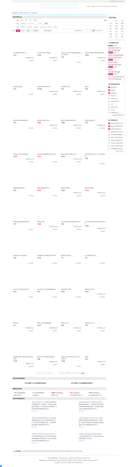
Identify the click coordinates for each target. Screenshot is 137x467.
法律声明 (85, 460)
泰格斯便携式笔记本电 (116, 148)
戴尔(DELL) (114, 87)
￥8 (86, 258)
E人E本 (113, 110)
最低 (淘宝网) (113, 57)
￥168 (63, 361)
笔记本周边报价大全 (79, 458)
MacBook (111, 6)
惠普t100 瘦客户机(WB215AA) (68, 154)
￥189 (39, 156)
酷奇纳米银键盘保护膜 (19, 188)
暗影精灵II (106, 6)
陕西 (110, 34)
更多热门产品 (119, 151)
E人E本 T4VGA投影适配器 (44, 52)
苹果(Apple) (114, 93)
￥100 (63, 190)
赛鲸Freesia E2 (65, 323)
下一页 (67, 373)
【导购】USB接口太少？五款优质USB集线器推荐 (44, 402)
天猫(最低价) (75, 393)
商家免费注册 (42, 460)
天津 (122, 34)
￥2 (14, 325)
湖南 (116, 28)
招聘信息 (64, 460)
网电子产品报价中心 (25, 13)
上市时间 (35, 30)
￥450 (39, 190)
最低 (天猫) (112, 50)
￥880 (39, 122)
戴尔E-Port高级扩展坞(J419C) (68, 120)
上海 (122, 20)
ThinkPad (113, 95)
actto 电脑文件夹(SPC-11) (19, 52)
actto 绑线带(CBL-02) (90, 255)
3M (112, 104)
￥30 (14, 190)
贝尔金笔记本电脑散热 (116, 134)
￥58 (38, 291)
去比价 (118, 50)
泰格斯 (35, 20)
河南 (116, 26)
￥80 (86, 158)
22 (59, 373)
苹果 (30, 20)
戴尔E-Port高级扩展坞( (116, 126)
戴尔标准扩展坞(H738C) (43, 120)
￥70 (86, 122)
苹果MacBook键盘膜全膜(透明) (21, 221)
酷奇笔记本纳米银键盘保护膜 (20, 120)
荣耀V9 (115, 6)
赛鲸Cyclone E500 (89, 289)
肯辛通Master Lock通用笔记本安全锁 (46, 255)
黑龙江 (122, 28)
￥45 (14, 122)
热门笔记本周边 (26, 451)
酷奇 (26, 20)
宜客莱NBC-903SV (66, 86)
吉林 (122, 26)
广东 (110, 23)
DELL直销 (121, 1)
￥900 (63, 122)
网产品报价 (116, 1)
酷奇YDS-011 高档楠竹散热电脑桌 (45, 356)
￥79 (62, 89)
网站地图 (59, 460)
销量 (18, 30)
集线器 (55, 27)
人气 (23, 30)
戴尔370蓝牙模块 (89, 188)
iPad (102, 6)
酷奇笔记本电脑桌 (17, 86)
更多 (105, 20)
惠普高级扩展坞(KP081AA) (44, 86)
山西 (122, 31)
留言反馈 (90, 460)
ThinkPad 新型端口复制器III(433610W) (94, 52)
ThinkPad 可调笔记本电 (117, 143)
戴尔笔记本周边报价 (66, 451)
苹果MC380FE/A (18, 395)
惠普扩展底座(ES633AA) (43, 188)
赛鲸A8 (87, 86)
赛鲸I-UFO (16, 323)
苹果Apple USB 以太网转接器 (20, 154)
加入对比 (31, 60)
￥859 (87, 55)
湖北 (110, 28)
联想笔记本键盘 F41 (90, 120)
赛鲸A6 (87, 356)
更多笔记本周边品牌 (117, 115)
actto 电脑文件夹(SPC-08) (95, 395)
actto (22, 20)
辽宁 (116, 31)
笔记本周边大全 (63, 458)
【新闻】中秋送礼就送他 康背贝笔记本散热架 (90, 434)
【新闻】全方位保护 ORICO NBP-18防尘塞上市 (44, 434)
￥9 (62, 258)
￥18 (14, 55)
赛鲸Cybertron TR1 (89, 323)
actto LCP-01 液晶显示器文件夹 (21, 289)
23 (63, 373)
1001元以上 (31, 23)
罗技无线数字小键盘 (66, 289)
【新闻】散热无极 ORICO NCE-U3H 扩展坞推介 (91, 418)
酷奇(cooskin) (114, 107)
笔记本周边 (34, 13)
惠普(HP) (113, 90)
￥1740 (39, 89)
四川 (116, 34)
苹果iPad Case (41, 221)
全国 (110, 20)
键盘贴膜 (29, 27)
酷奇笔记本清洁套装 (66, 255)
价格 (29, 30)
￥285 (63, 291)
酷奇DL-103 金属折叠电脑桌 (44, 323)
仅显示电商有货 (48, 30)
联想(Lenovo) (114, 98)
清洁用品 (49, 27)
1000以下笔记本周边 (77, 451)
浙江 (116, 37)
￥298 (39, 224)
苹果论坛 (95, 460)
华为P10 (98, 6)
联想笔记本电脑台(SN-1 (117, 140)
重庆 (122, 37)
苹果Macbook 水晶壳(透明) (20, 255)
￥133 (39, 325)
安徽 (116, 23)
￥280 (87, 226)
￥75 (14, 89)
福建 (122, 23)
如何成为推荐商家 (51, 460)
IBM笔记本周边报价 (35, 451)
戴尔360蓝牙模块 (65, 188)
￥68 (14, 258)
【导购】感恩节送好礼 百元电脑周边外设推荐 (90, 402)
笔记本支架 (43, 27)
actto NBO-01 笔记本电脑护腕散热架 (46, 289)
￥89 (86, 89)
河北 (110, 26)
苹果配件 (23, 27)
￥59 (62, 57)
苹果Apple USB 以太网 (116, 131)
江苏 (110, 31)
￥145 (87, 291)
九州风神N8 (35, 395)
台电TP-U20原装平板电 (117, 146)
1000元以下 (24, 23)
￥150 (87, 190)
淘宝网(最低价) (57, 393)
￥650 (63, 156)
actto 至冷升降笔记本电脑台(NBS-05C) (71, 221)
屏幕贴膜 (36, 27)
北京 (116, 20)
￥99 (62, 325)
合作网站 (75, 460)
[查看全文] (46, 408)
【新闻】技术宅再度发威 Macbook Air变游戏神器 (44, 418)
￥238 (15, 156)
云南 (110, 37)
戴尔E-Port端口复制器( (116, 137)
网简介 (80, 460)
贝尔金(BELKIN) (115, 101)
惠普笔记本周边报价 (45, 451)
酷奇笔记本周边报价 (56, 451)
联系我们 (70, 460)
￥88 (38, 359)
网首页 (111, 1)
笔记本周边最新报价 (52, 458)
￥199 (39, 55)
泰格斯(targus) (114, 112)
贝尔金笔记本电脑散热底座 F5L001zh (46, 154)
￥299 (15, 361)
